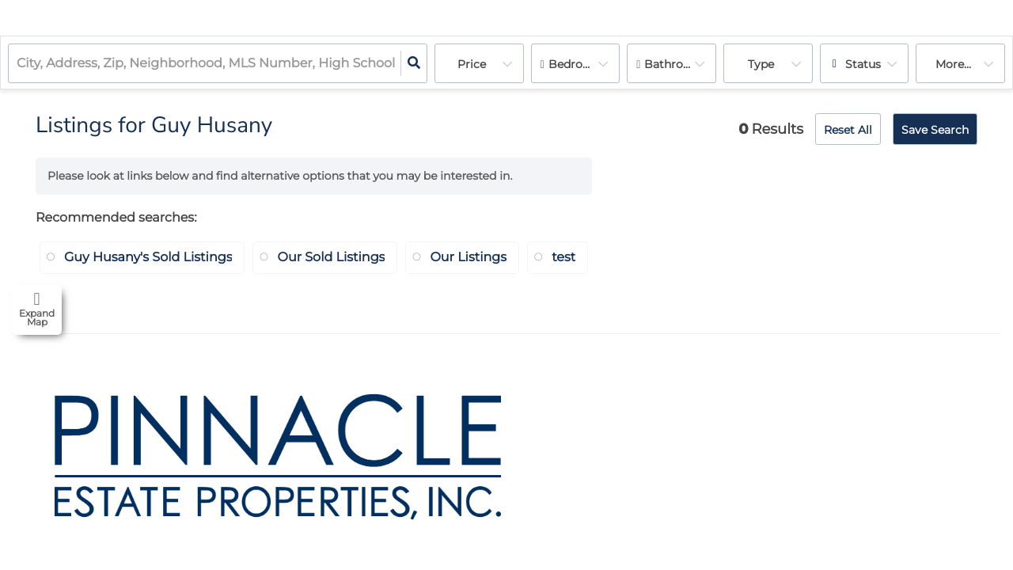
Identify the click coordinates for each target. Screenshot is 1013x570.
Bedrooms (577, 64)
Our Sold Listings (331, 257)
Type (761, 64)
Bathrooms (676, 64)
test (563, 257)
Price (471, 64)
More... (953, 64)
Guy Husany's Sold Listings (148, 257)
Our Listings (468, 257)
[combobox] (18, 63)
